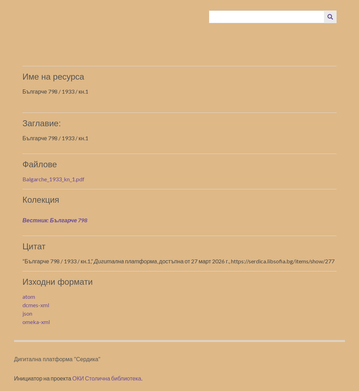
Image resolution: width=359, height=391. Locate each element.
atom (28, 296)
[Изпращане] (330, 17)
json (27, 313)
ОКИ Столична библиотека (106, 378)
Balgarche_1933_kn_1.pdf (53, 179)
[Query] (267, 17)
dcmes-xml (35, 305)
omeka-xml (36, 321)
